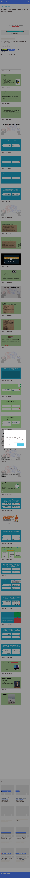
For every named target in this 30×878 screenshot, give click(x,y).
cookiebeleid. (17, 442)
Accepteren (20, 444)
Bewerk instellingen (10, 444)
